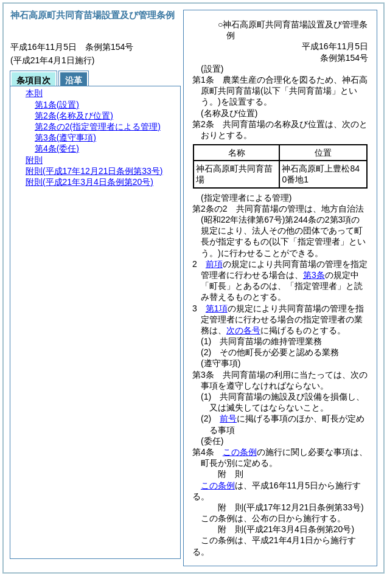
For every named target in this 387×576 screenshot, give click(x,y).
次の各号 (243, 330)
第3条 (314, 275)
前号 (228, 418)
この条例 (240, 452)
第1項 (217, 308)
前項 (214, 264)
